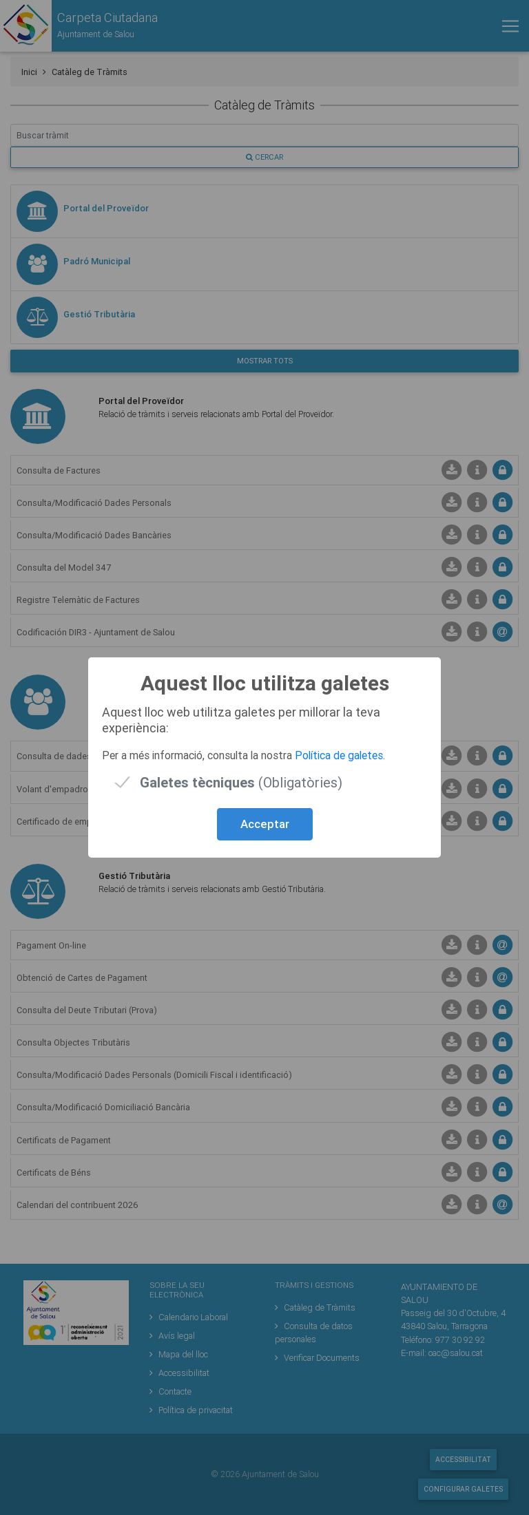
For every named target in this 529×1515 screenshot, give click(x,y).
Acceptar (264, 823)
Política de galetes (339, 755)
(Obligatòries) (241, 782)
